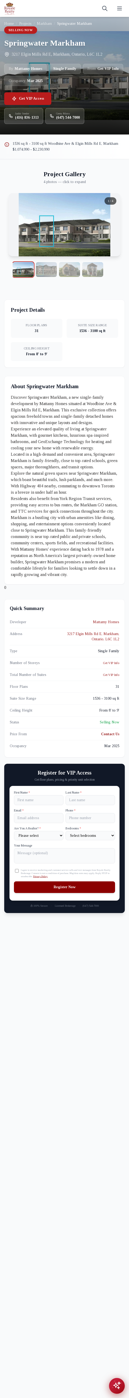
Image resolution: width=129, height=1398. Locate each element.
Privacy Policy (40, 876)
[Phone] (90, 818)
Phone (71, 810)
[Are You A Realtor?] (38, 835)
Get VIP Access (28, 98)
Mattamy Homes (106, 622)
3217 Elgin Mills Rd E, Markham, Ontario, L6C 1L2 (93, 636)
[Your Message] (64, 855)
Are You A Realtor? (27, 828)
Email (19, 810)
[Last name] (90, 800)
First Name (22, 792)
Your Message (23, 845)
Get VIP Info (111, 663)
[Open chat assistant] (117, 1386)
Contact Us (110, 734)
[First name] (38, 800)
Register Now (65, 887)
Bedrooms (73, 828)
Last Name (74, 792)
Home (9, 24)
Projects (25, 24)
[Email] (38, 818)
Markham (44, 24)
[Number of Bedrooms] (90, 835)
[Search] (105, 8)
